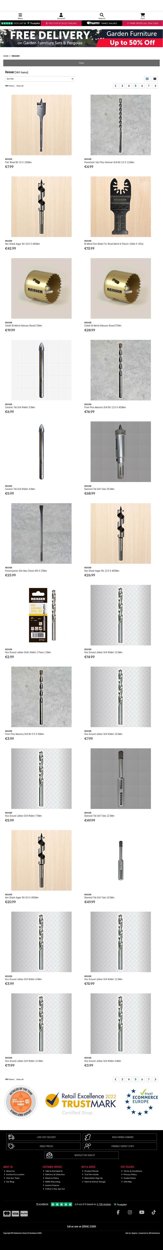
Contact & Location (14, 1174)
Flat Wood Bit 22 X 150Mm (18, 162)
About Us (9, 1171)
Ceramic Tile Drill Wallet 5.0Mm (20, 407)
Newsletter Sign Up (85, 1155)
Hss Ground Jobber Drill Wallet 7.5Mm (23, 815)
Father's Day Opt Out (54, 1189)
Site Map (126, 1182)
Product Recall (90, 1171)
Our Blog (9, 1182)
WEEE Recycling (51, 1182)
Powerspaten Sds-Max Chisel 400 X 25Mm (26, 570)
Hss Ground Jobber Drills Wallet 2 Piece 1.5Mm (28, 652)
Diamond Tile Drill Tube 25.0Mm (99, 489)
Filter (81, 63)
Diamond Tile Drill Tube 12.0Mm (99, 815)
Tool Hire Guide (90, 1174)
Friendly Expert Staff (122, 1146)
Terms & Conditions (131, 1171)
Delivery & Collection (54, 1174)
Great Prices (46, 1146)
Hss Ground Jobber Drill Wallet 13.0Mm (103, 652)
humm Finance (51, 1185)
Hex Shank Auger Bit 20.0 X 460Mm (22, 244)
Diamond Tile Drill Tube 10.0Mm (99, 897)
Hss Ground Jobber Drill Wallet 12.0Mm (24, 1061)
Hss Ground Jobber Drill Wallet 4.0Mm (23, 979)
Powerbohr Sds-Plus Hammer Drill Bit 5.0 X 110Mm (109, 162)
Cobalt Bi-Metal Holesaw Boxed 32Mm (23, 325)
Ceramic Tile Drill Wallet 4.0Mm (20, 489)
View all (19, 86)
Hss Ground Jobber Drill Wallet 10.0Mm (103, 734)
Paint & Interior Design (94, 1182)
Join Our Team (12, 1178)
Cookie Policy (128, 1178)
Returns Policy (51, 1178)
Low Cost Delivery (46, 1137)
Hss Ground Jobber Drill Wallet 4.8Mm (102, 1061)
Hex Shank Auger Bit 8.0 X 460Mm (22, 897)
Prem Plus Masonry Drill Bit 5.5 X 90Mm (24, 734)
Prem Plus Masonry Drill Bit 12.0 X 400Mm (105, 407)
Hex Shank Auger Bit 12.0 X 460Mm (101, 570)
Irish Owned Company (123, 1137)
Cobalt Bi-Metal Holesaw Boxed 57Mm (102, 325)
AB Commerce (154, 1233)
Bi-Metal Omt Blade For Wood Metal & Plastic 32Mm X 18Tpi (113, 244)
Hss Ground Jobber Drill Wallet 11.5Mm (103, 979)
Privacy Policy (129, 1174)
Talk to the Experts (53, 1171)
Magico (134, 1233)
